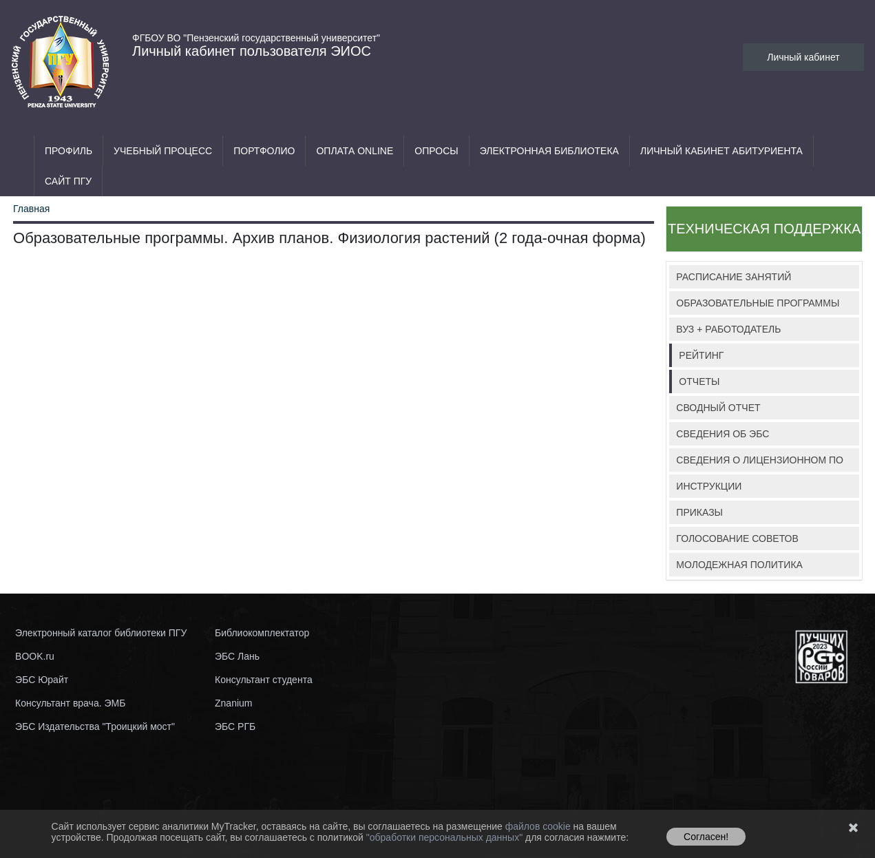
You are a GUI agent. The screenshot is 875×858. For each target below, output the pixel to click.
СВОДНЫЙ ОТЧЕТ (718, 407)
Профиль (68, 150)
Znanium (233, 703)
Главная (31, 208)
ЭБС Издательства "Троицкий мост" (95, 726)
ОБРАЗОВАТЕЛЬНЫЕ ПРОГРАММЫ (757, 302)
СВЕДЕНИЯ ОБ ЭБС (722, 433)
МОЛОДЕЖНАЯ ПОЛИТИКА (739, 564)
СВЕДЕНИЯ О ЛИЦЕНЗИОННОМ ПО (759, 459)
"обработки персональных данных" (445, 837)
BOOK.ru (34, 656)
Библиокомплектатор (262, 632)
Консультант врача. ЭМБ (70, 703)
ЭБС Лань (237, 656)
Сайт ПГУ (68, 181)
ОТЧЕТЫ (699, 381)
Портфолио (264, 150)
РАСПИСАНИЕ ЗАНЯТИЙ (733, 276)
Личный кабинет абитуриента (721, 150)
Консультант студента (264, 679)
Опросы (436, 150)
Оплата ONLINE (354, 150)
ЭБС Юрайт (41, 679)
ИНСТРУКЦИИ (708, 486)
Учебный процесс (163, 150)
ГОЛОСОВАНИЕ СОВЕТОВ (737, 538)
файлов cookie (539, 826)
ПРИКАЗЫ (699, 512)
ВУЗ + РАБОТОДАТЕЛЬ (728, 329)
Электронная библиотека (549, 150)
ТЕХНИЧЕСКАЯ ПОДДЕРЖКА (764, 228)
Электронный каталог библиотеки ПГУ (101, 632)
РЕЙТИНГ (701, 355)
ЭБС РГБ (235, 726)
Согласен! (706, 836)
